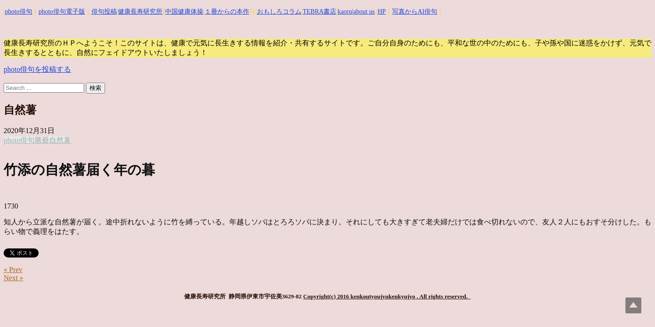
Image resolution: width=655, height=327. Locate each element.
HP (382, 11)
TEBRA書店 (319, 11)
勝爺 (42, 140)
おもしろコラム (279, 11)
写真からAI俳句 (414, 11)
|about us (363, 11)
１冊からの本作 (227, 11)
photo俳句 (18, 11)
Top (633, 305)
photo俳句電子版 (62, 11)
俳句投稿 (104, 11)
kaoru (345, 11)
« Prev (13, 269)
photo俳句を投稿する (37, 69)
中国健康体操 (184, 11)
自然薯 (60, 140)
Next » (13, 278)
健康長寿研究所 (140, 11)
